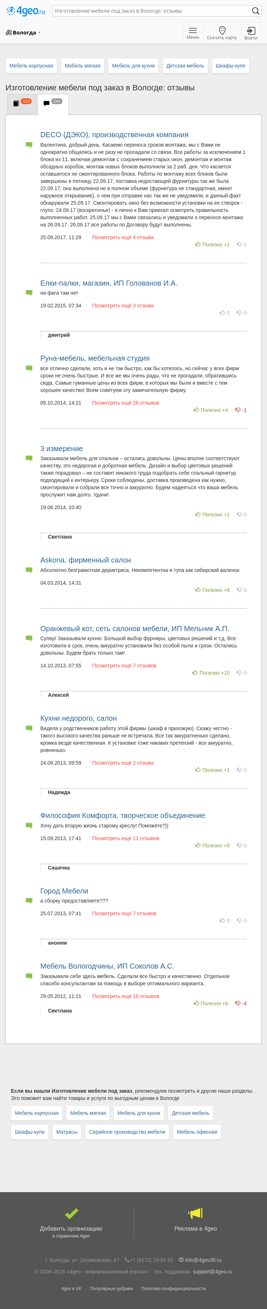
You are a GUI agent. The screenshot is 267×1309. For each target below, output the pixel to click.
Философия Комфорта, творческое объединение (122, 815)
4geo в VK (71, 1288)
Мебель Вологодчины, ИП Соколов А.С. (107, 966)
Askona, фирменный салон (85, 560)
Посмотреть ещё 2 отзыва (123, 763)
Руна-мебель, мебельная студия (95, 358)
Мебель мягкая (88, 1113)
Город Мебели (64, 891)
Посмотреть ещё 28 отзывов (125, 403)
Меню (193, 34)
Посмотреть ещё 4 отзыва (123, 237)
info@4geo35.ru (203, 1260)
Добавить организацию (71, 1223)
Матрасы (66, 1132)
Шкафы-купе (30, 1132)
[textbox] (153, 11)
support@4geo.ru (212, 1272)
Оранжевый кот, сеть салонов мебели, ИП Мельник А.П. (134, 629)
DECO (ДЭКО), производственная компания (114, 135)
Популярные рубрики (111, 1288)
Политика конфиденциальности (173, 1288)
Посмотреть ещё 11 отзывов (125, 838)
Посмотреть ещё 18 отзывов (125, 996)
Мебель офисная (197, 1132)
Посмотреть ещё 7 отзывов (124, 665)
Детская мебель (191, 1113)
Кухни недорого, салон (78, 718)
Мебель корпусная (36, 1113)
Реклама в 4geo (196, 1219)
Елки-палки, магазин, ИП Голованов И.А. (109, 283)
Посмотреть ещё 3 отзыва (123, 305)
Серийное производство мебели (127, 1132)
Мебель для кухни (138, 1113)
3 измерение (61, 449)
